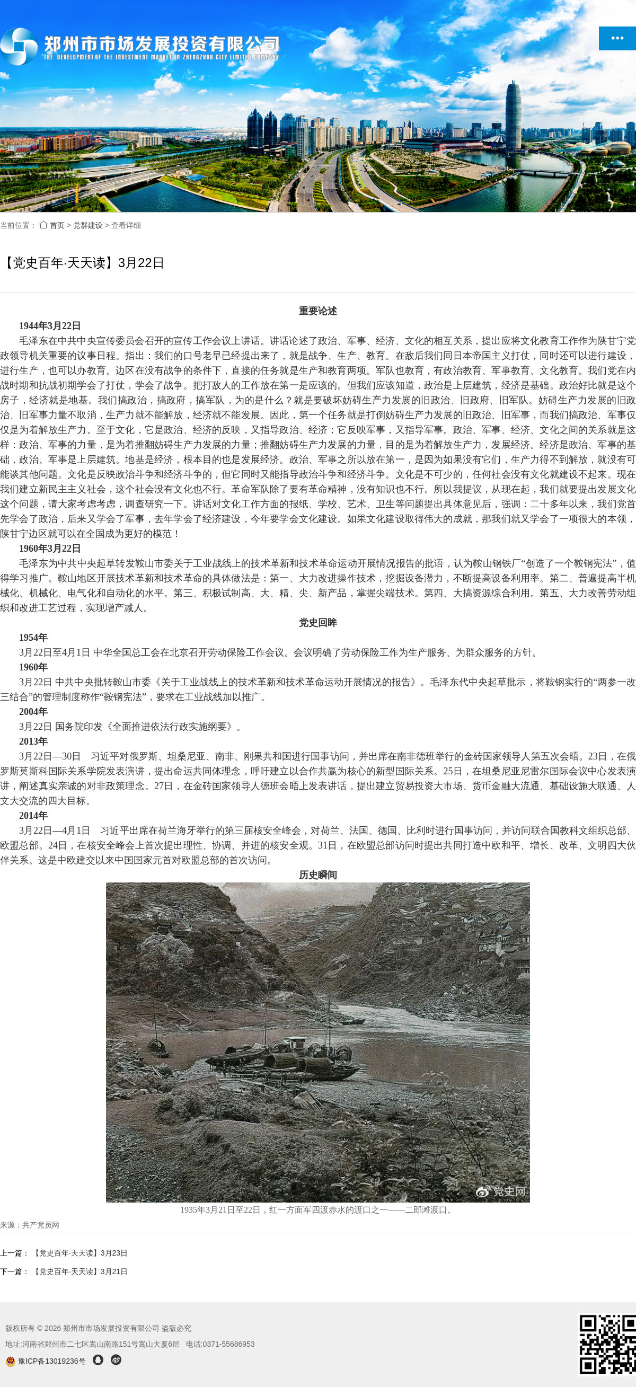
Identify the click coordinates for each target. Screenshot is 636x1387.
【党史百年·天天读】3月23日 (80, 1253)
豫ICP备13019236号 (46, 1361)
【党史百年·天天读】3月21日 (80, 1271)
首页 (52, 225)
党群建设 (88, 225)
